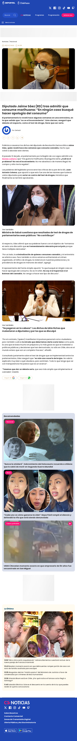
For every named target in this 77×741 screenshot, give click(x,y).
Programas (39, 15)
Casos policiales (13, 524)
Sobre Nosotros (11, 713)
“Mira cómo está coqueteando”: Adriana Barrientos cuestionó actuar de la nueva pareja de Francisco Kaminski (37, 661)
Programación (53, 15)
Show (9, 473)
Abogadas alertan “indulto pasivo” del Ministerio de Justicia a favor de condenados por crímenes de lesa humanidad (35, 673)
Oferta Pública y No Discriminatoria (20, 722)
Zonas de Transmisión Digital (17, 719)
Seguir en (9, 377)
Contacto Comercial (13, 716)
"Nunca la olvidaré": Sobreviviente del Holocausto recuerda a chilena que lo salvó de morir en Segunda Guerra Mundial (38, 465)
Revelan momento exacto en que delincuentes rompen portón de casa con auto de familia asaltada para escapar (37, 667)
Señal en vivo (68, 15)
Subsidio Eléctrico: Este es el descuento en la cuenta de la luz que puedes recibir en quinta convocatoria (36, 685)
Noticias (5, 42)
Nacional (13, 42)
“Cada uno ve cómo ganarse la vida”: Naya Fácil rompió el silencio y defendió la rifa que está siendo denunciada (37, 516)
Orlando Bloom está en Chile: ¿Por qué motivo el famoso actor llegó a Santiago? (35, 679)
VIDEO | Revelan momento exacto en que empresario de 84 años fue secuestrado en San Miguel (37, 567)
